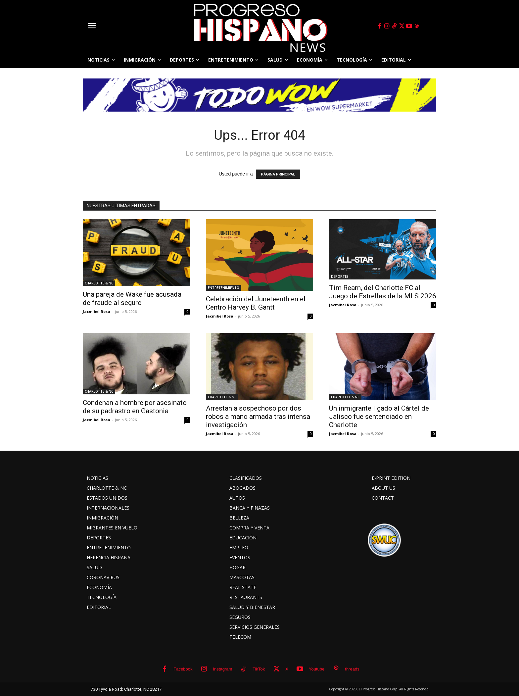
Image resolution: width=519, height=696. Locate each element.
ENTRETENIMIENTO (223, 287)
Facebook (182, 669)
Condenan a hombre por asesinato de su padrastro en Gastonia (135, 407)
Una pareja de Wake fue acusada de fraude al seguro (132, 298)
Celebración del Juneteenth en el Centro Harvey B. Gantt (256, 303)
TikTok (259, 669)
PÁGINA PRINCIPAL (278, 174)
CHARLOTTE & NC (99, 283)
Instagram (222, 669)
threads (352, 669)
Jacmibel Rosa (96, 311)
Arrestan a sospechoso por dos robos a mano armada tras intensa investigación (258, 416)
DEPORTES (340, 276)
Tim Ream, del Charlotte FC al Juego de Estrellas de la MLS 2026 (382, 292)
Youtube (316, 669)
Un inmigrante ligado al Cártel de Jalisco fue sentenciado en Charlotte (379, 416)
